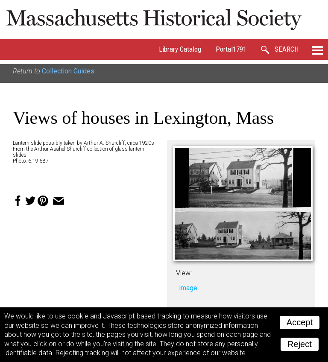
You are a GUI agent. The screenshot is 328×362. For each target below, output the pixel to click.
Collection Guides (68, 71)
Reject (299, 344)
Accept (300, 322)
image (188, 288)
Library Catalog (180, 49)
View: (184, 273)
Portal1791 (231, 49)
